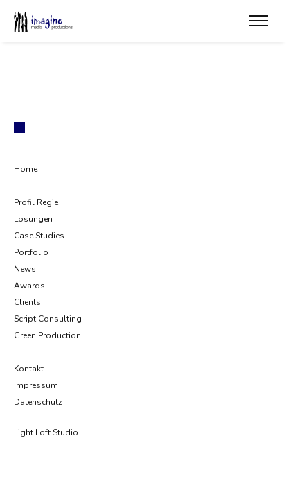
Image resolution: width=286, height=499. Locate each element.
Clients (27, 302)
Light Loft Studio (46, 432)
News (25, 268)
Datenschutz (38, 402)
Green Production (47, 335)
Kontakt (29, 368)
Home (25, 169)
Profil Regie (36, 202)
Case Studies (39, 235)
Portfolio (31, 252)
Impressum (36, 385)
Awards (29, 285)
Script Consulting (48, 318)
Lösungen (33, 219)
